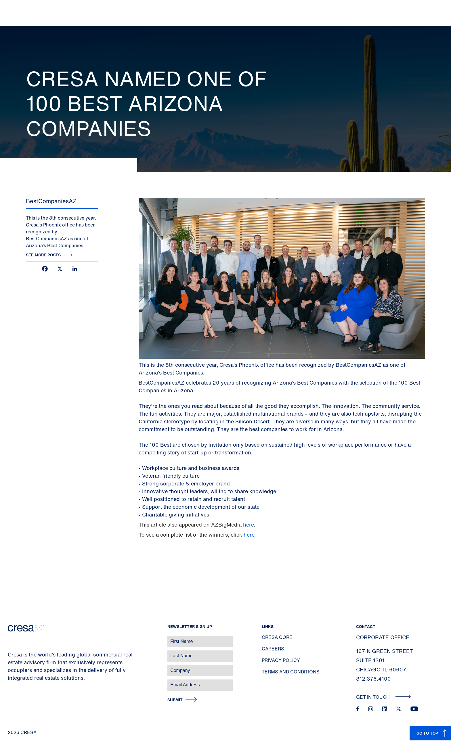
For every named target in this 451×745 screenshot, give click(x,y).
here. (250, 534)
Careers (273, 648)
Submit (175, 700)
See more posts (43, 255)
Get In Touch (383, 697)
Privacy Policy (281, 660)
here (248, 524)
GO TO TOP (427, 733)
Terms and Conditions (291, 671)
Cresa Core (277, 637)
